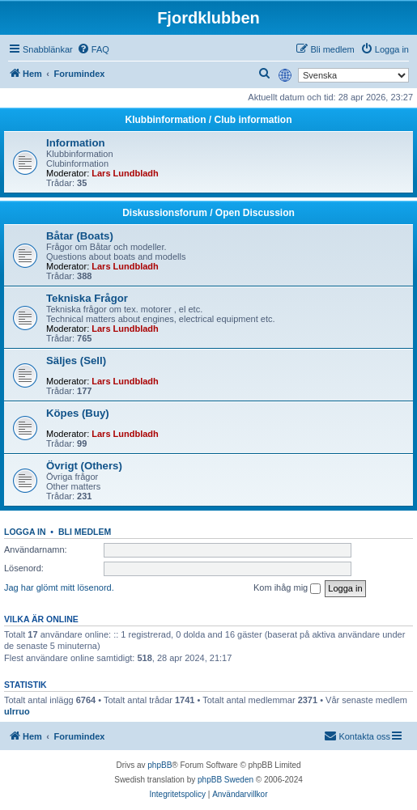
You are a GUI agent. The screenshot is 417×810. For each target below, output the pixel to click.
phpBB (159, 765)
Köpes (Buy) (77, 413)
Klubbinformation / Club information (209, 119)
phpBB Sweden (225, 779)
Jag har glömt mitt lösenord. (59, 587)
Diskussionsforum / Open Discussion (208, 212)
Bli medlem (84, 531)
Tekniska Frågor (87, 298)
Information (75, 143)
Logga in (25, 531)
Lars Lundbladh (125, 173)
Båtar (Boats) (79, 236)
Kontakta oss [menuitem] (357, 735)
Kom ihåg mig (287, 588)
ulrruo (17, 711)
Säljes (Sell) (76, 360)
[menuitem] (93, 49)
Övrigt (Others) (84, 466)
